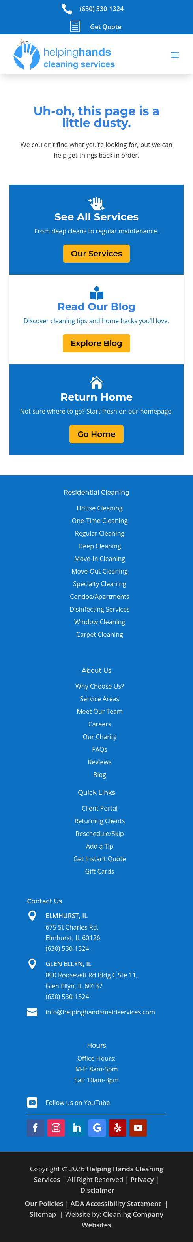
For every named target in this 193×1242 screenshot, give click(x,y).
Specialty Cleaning (99, 584)
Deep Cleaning (100, 546)
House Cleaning (99, 508)
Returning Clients (100, 821)
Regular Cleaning (99, 533)
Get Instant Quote (99, 858)
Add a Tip (100, 846)
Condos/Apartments (99, 596)
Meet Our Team (100, 711)
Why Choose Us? (99, 686)
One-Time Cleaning (100, 520)
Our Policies (44, 1203)
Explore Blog (96, 343)
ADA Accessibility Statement (115, 1203)
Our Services (96, 253)
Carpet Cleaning (99, 634)
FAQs (99, 749)
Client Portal (100, 808)
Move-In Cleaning (99, 558)
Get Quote (105, 27)
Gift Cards (99, 871)
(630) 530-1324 (102, 8)
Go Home (96, 434)
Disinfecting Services (99, 609)
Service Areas (99, 698)
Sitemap (43, 1214)
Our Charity (99, 736)
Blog (99, 774)
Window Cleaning (99, 621)
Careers (99, 724)
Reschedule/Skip (99, 833)
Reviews (100, 762)
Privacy (142, 1179)
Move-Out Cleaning (99, 571)
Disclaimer (97, 1190)
